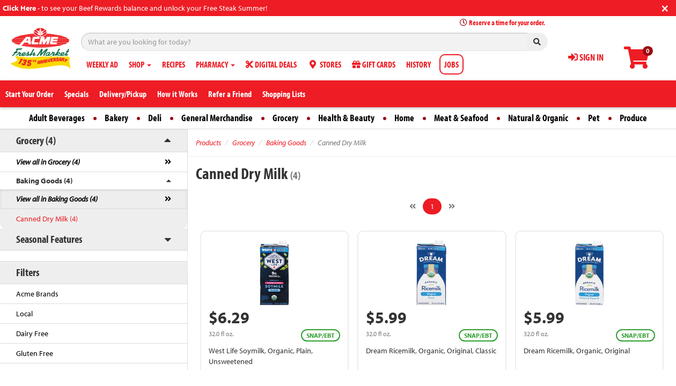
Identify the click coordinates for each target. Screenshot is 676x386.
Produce (633, 118)
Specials (76, 93)
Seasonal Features (49, 239)
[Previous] (412, 206)
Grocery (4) (36, 140)
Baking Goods (286, 142)
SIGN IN (586, 57)
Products (208, 142)
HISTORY (418, 64)
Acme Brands (37, 294)
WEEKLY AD (102, 64)
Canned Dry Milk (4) (47, 219)
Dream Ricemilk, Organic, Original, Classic (431, 350)
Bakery (116, 118)
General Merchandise (217, 118)
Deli (154, 118)
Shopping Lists (283, 93)
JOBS (451, 64)
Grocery (285, 118)
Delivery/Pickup (122, 93)
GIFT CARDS (373, 64)
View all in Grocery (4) (48, 162)
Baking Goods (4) (44, 180)
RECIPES (173, 64)
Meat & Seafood (461, 118)
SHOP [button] (140, 64)
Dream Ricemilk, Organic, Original (577, 350)
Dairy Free (32, 333)
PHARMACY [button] (215, 64)
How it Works (177, 93)
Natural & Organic (538, 118)
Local (24, 313)
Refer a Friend (230, 93)
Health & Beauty (346, 118)
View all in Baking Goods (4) (57, 199)
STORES (324, 64)
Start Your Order (29, 93)
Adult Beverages (57, 118)
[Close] (665, 7)
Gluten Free (34, 353)
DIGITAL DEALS (271, 64)
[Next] (451, 206)
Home (404, 118)
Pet (594, 118)
